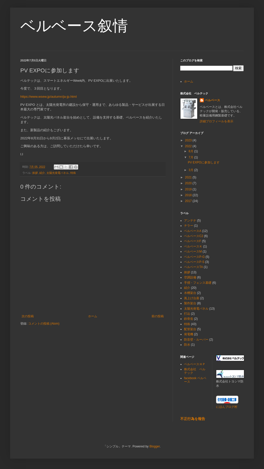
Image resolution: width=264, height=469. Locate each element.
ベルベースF (192, 241)
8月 (191, 151)
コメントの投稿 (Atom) (43, 323)
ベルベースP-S (194, 262)
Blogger (155, 446)
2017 (189, 201)
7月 (191, 157)
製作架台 (190, 303)
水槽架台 (190, 293)
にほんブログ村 (226, 407)
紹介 (42, 172)
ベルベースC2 (193, 236)
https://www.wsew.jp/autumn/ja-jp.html (48, 96)
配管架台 (190, 329)
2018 (189, 195)
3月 (191, 170)
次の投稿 (28, 316)
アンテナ (190, 220)
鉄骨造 (188, 319)
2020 (189, 183)
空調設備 (190, 277)
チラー (188, 225)
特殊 (73, 172)
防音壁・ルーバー (196, 339)
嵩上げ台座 (191, 298)
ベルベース (212, 100)
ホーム (92, 316)
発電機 (188, 334)
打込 (187, 313)
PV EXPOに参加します (204, 162)
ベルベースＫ (193, 246)
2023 (189, 140)
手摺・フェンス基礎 (197, 282)
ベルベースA (192, 231)
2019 (189, 189)
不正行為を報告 (192, 419)
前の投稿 (158, 316)
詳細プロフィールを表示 (216, 121)
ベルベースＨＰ (194, 364)
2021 (189, 177)
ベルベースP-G (194, 257)
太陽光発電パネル (57, 172)
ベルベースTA (193, 267)
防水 (187, 344)
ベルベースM (193, 251)
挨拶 (35, 172)
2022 (189, 146)
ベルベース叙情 (74, 25)
